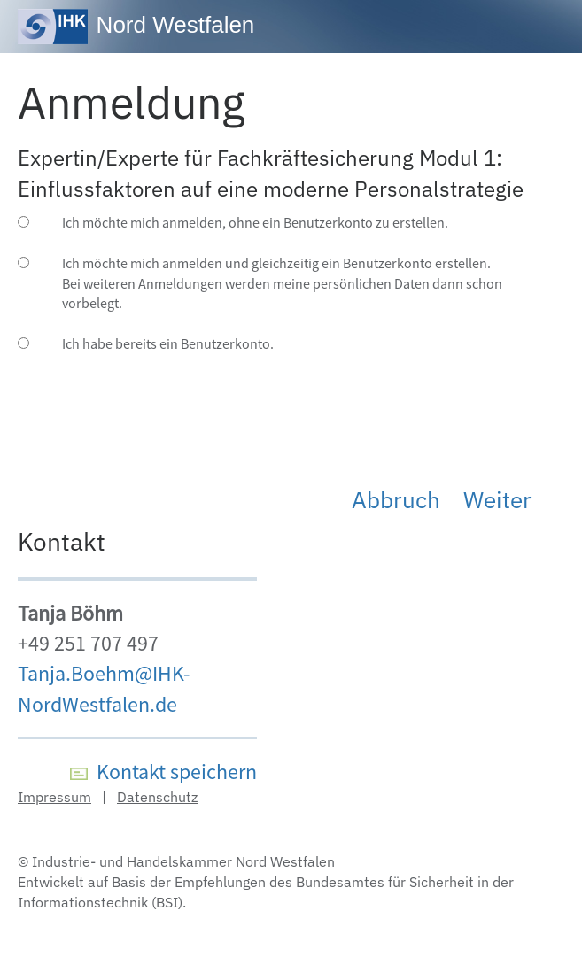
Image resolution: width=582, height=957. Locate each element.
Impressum (54, 797)
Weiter (497, 499)
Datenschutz (157, 797)
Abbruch (396, 499)
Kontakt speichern (163, 771)
